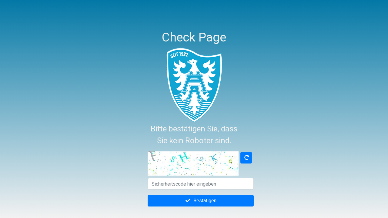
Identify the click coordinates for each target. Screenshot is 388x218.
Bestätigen (200, 200)
